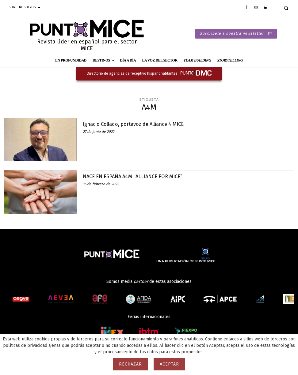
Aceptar (169, 364)
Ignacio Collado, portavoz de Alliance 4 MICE (140, 124)
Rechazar (130, 364)
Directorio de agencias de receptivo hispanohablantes (132, 73)
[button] (286, 8)
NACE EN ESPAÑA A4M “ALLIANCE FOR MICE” (137, 176)
